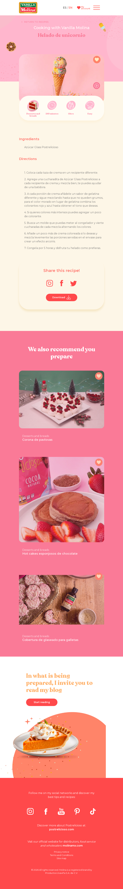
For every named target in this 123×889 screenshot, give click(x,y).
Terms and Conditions (61, 855)
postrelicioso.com (61, 829)
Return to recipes (35, 22)
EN (70, 7)
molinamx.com (73, 845)
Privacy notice (61, 851)
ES (65, 7)
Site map (61, 858)
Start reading (42, 702)
